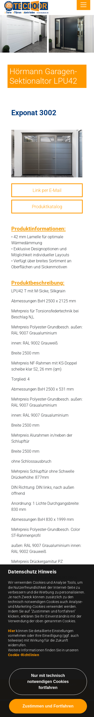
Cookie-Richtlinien (23, 686)
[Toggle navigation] (83, 5)
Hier (11, 662)
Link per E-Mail (47, 190)
